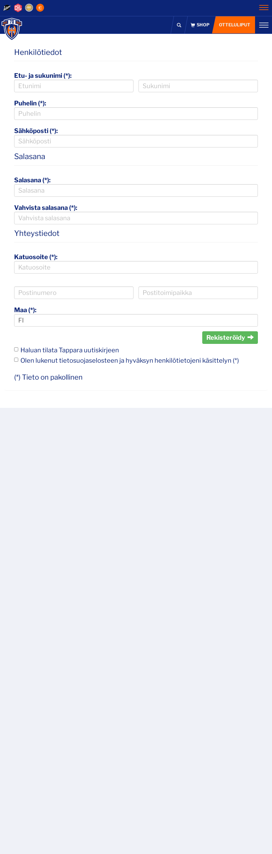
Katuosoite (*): (35, 257)
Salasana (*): (32, 180)
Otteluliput (234, 24)
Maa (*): (25, 310)
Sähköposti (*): (36, 131)
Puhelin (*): (30, 103)
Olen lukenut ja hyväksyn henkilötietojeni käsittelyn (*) (129, 360)
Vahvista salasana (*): (45, 207)
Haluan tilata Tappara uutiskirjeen (69, 350)
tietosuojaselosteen (88, 360)
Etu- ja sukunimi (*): (43, 75)
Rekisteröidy (230, 337)
